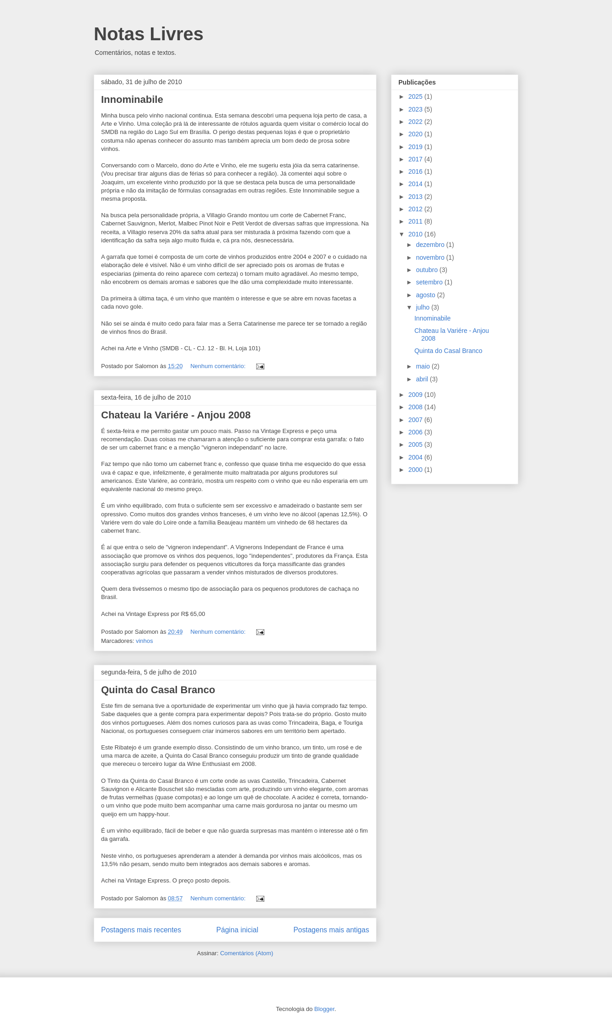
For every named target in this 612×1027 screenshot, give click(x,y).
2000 (416, 469)
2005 (416, 444)
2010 (416, 234)
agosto (426, 295)
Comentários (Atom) (246, 953)
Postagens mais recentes (141, 930)
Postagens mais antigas (331, 930)
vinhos (144, 640)
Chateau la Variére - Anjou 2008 (176, 415)
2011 (416, 221)
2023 (416, 109)
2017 (416, 159)
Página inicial (237, 930)
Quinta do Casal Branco (158, 689)
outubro (427, 269)
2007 (416, 419)
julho (423, 307)
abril (422, 379)
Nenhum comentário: (218, 366)
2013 (416, 196)
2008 (416, 407)
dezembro (431, 244)
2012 (416, 209)
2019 (416, 146)
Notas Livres (149, 34)
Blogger (324, 1009)
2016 (416, 171)
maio (423, 366)
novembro (431, 257)
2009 (416, 394)
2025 (416, 96)
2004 (416, 457)
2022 (416, 121)
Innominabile (132, 99)
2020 (416, 134)
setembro (430, 282)
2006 (416, 432)
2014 (416, 183)
